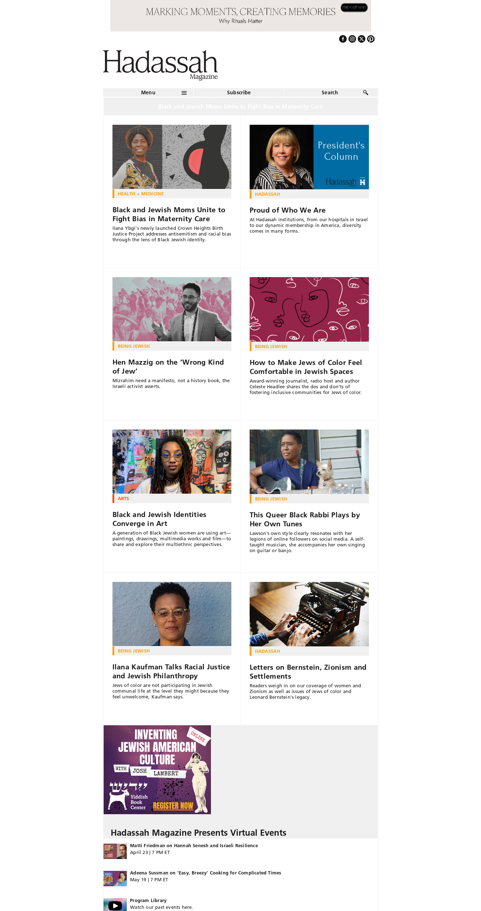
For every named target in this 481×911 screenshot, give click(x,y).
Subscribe (239, 92)
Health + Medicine (141, 193)
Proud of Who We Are (288, 210)
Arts (123, 498)
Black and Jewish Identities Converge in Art (159, 519)
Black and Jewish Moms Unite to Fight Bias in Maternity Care (169, 214)
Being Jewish (134, 346)
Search (330, 92)
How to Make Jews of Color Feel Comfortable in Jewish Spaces (306, 367)
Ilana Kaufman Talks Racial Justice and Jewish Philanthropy (171, 671)
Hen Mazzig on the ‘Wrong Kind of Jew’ (168, 366)
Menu (148, 92)
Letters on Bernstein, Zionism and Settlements (308, 671)
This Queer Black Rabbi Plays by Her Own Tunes (305, 519)
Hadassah (267, 194)
